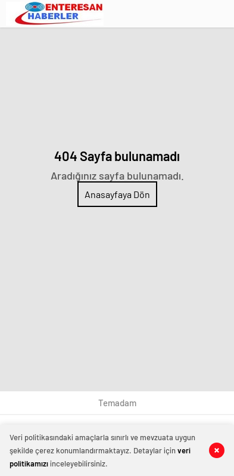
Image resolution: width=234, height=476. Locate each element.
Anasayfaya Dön (117, 194)
